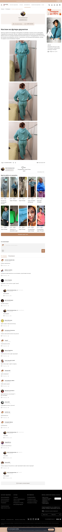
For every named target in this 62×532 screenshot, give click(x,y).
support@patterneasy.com (50, 519)
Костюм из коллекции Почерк (3, 202)
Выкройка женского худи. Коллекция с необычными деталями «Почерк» (54, 48)
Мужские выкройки (5, 499)
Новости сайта (16, 500)
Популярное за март (31, 499)
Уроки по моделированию (19, 499)
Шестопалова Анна (9, 168)
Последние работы (31, 497)
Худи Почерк (22, 200)
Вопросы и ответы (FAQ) (20, 519)
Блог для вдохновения (18, 504)
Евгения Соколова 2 (9, 390)
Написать (58, 498)
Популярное (3, 502)
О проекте (15, 497)
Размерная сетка (10, 519)
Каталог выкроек (6, 494)
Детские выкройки (5, 500)
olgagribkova (8, 442)
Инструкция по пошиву (18, 502)
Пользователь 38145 (9, 380)
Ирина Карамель (9, 350)
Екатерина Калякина (10, 330)
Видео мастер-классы (5, 507)
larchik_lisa (7, 412)
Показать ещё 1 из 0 (23, 234)
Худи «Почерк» (13, 200)
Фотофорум (30, 494)
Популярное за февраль (32, 500)
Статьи (15, 494)
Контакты (3, 519)
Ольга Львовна (8, 280)
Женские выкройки (5, 497)
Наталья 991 (7, 370)
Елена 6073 (7, 462)
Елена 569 (7, 402)
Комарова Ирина (9, 422)
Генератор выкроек (5, 506)
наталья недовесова (9, 260)
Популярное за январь (32, 502)
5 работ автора (29, 23)
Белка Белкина (8, 320)
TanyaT (6, 340)
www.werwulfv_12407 (10, 360)
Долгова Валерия (9, 300)
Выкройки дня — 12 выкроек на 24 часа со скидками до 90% (29, 1)
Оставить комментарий (23, 483)
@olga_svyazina (8, 270)
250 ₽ (49, 45)
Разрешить (51, 529)
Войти (59, 1)
